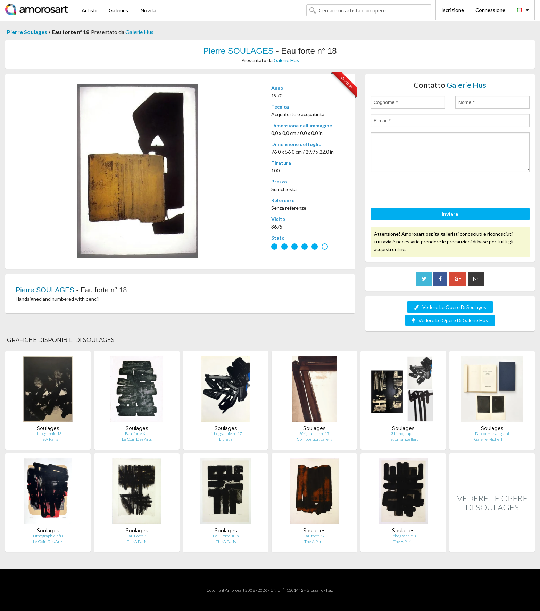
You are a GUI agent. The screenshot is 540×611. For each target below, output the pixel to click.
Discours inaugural (492, 433)
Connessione (490, 10)
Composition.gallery (314, 439)
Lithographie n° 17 (225, 433)
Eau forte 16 (314, 536)
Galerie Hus (139, 31)
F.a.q (330, 590)
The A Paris (48, 439)
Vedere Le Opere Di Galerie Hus (450, 320)
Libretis (225, 439)
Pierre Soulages (27, 31)
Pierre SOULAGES (238, 50)
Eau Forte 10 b (226, 536)
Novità (148, 10)
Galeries (118, 10)
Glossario (314, 590)
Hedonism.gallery (403, 439)
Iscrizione (452, 10)
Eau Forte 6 (136, 536)
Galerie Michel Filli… (492, 439)
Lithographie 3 (403, 536)
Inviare (450, 214)
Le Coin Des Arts (137, 439)
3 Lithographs (403, 433)
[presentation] (423, 191)
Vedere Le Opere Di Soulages (450, 307)
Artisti (89, 10)
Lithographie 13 (48, 433)
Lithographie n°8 (48, 536)
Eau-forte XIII (136, 433)
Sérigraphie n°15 (314, 433)
